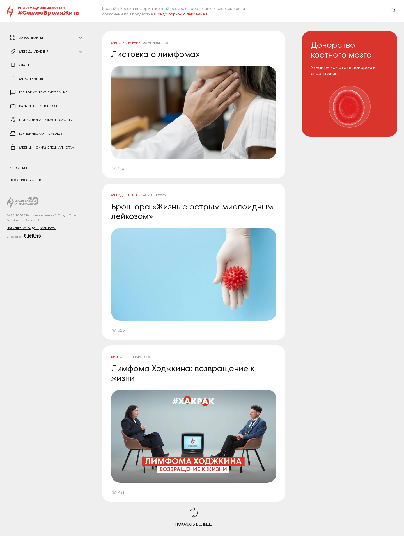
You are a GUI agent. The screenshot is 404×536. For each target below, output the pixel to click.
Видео (117, 356)
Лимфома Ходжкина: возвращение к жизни (182, 373)
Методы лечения (126, 42)
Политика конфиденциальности (31, 227)
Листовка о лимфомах (155, 54)
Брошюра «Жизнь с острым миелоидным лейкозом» (192, 211)
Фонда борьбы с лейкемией (180, 14)
